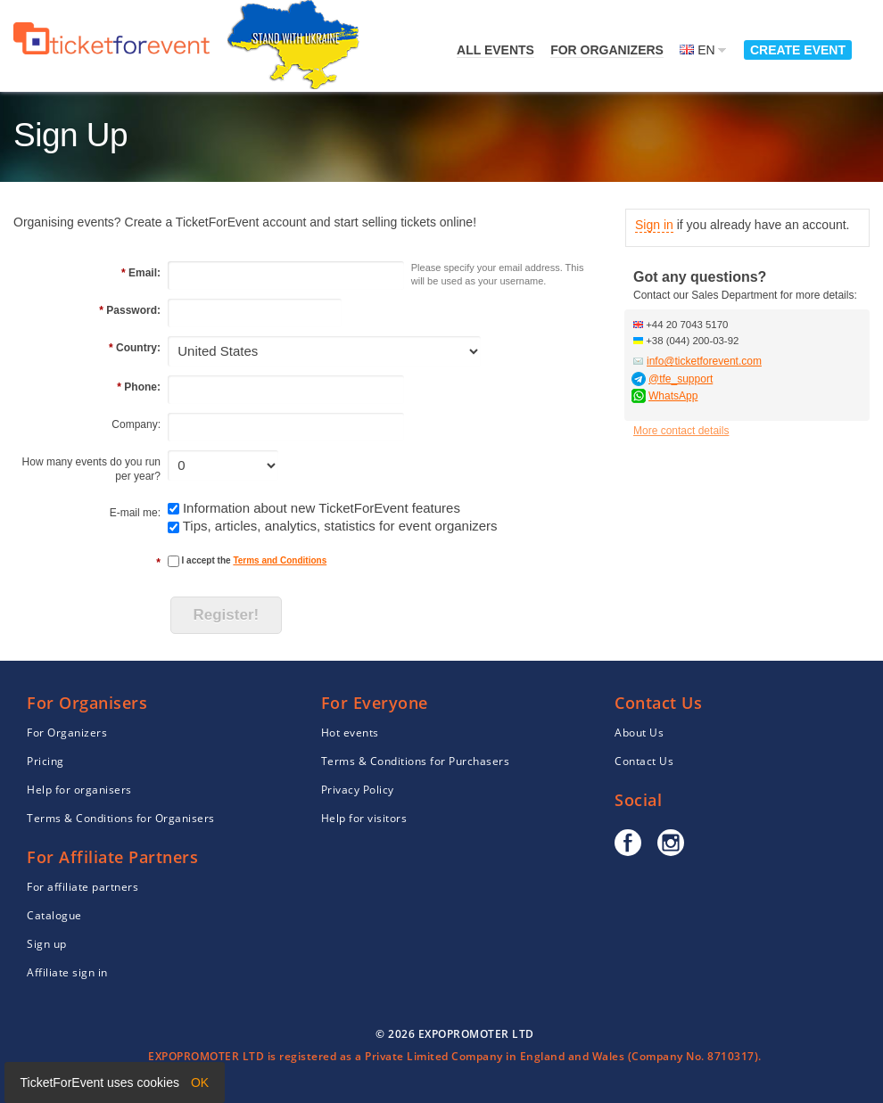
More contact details (681, 430)
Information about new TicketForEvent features (321, 507)
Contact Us (644, 761)
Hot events (350, 732)
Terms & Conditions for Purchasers (415, 761)
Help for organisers (79, 789)
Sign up (47, 943)
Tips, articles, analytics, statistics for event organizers (340, 525)
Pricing (45, 761)
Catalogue (54, 915)
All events (495, 50)
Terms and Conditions (279, 560)
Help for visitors (364, 818)
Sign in (654, 225)
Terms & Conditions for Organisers (121, 818)
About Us (639, 732)
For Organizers (607, 50)
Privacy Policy (357, 789)
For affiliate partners (82, 886)
